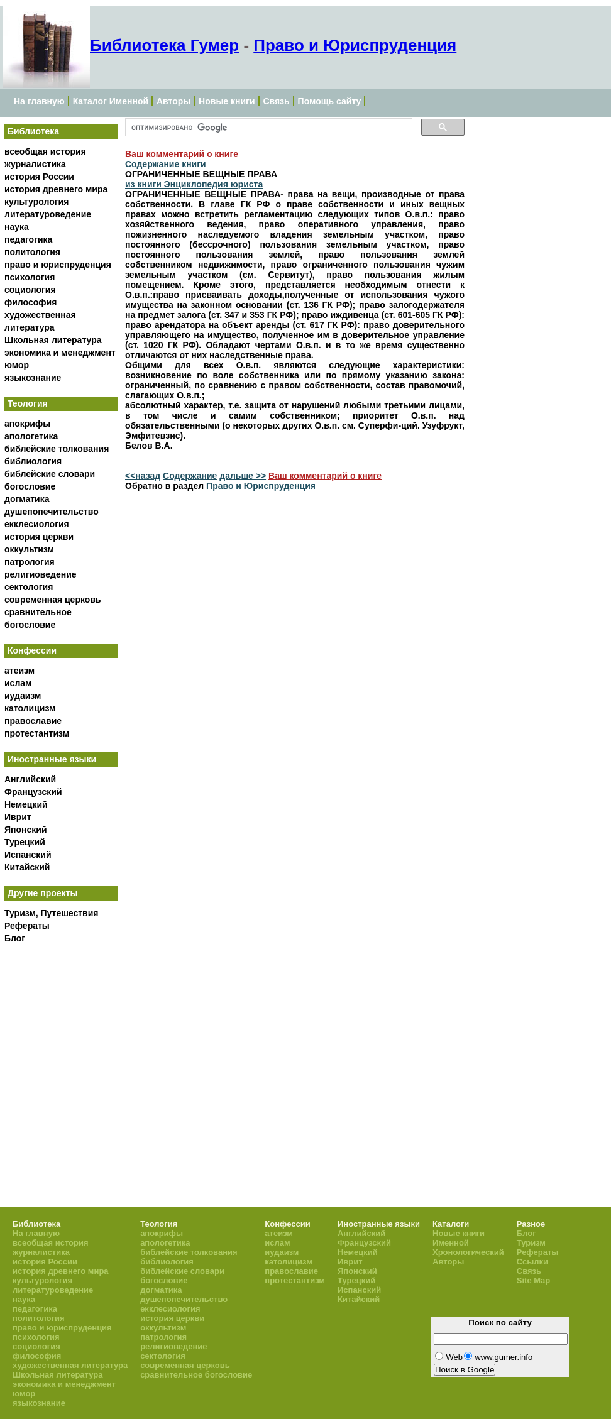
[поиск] (267, 127)
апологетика (31, 436)
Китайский (27, 867)
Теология (28, 403)
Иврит (17, 817)
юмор (16, 365)
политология (32, 252)
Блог (14, 938)
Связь (276, 101)
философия (30, 302)
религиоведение (40, 574)
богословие (29, 486)
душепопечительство (51, 512)
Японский (25, 830)
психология (29, 277)
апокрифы (27, 424)
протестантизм (36, 733)
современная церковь (52, 599)
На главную (39, 101)
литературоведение (47, 214)
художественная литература (70, 1365)
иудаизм (22, 696)
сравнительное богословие (196, 1374)
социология (30, 290)
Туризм (531, 1242)
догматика (26, 499)
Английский (30, 779)
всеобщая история (45, 151)
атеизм (19, 671)
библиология (33, 461)
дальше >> (242, 476)
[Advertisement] (98, 1047)
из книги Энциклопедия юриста (194, 184)
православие (33, 721)
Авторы (173, 101)
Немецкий (26, 804)
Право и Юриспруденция (354, 45)
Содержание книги (165, 164)
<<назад (142, 476)
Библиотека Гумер (164, 45)
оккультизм (29, 549)
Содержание (190, 476)
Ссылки (532, 1261)
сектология (28, 587)
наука (16, 227)
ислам (17, 683)
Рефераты (27, 926)
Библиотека (33, 131)
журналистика (35, 164)
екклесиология (36, 524)
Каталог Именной (110, 101)
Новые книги (227, 101)
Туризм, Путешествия (51, 913)
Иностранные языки (52, 759)
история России (39, 177)
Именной (450, 1242)
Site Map (533, 1280)
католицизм (29, 708)
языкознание (32, 378)
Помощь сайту (329, 101)
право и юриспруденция (57, 265)
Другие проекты (42, 893)
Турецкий (24, 842)
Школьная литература (53, 340)
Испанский (28, 855)
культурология (36, 202)
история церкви (39, 537)
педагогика (28, 239)
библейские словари (49, 474)
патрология (29, 562)
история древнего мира (55, 189)
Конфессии (32, 650)
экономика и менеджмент (60, 353)
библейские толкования (56, 449)
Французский (33, 792)
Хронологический (468, 1252)
